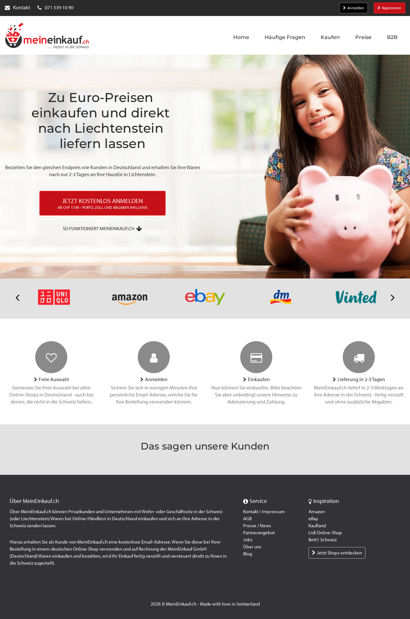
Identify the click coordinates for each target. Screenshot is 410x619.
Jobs (247, 540)
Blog (247, 554)
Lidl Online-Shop (325, 533)
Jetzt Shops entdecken (337, 553)
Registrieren (389, 8)
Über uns (252, 547)
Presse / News (257, 526)
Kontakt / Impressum (264, 511)
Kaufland (317, 526)
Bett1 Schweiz (322, 540)
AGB (247, 518)
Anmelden (353, 8)
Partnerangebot (259, 533)
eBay (313, 518)
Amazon (316, 511)
